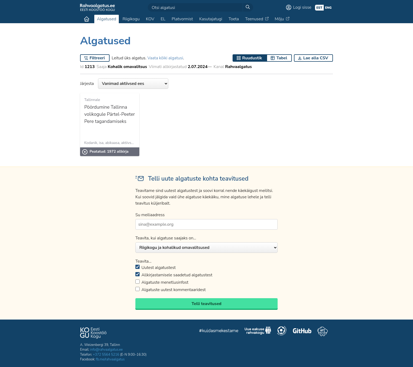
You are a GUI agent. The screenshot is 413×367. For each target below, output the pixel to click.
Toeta (234, 19)
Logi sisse (302, 7)
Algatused (106, 19)
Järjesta (124, 83)
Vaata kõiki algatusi (165, 58)
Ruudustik (252, 58)
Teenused (254, 19)
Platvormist (182, 19)
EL (163, 19)
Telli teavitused (206, 304)
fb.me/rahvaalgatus (110, 359)
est (319, 8)
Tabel (281, 58)
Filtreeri (97, 58)
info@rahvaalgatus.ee (106, 349)
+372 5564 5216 (106, 354)
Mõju (279, 19)
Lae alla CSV (315, 58)
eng (328, 8)
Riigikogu (131, 19)
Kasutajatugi (210, 19)
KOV (150, 19)
